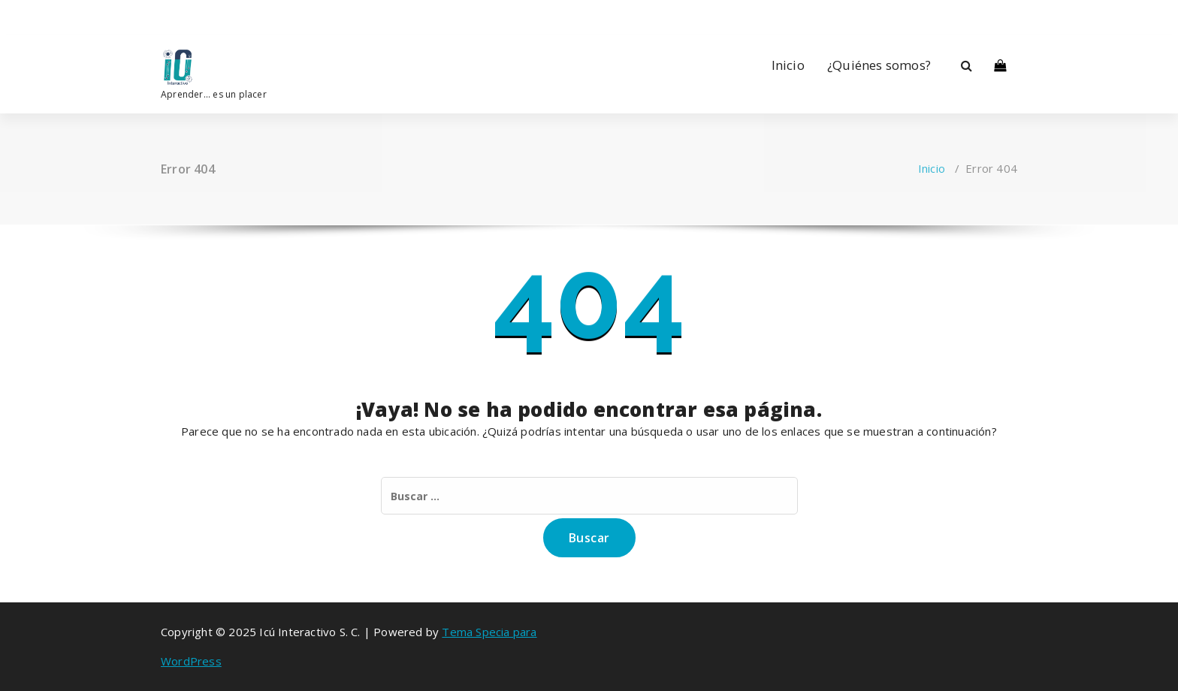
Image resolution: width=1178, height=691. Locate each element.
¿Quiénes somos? (879, 65)
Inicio (788, 65)
